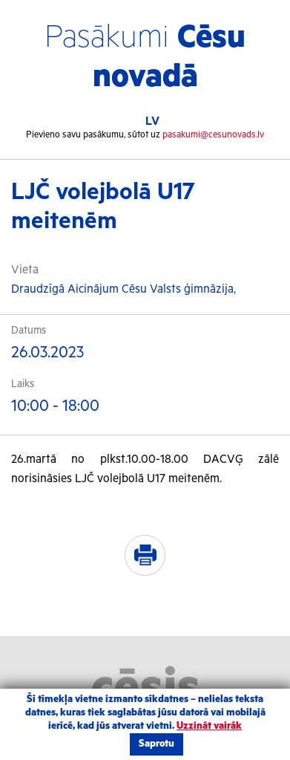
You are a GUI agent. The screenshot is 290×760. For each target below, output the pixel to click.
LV (152, 121)
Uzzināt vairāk (209, 726)
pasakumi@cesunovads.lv (213, 134)
